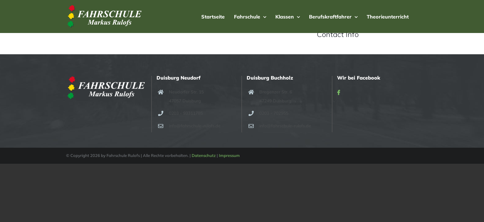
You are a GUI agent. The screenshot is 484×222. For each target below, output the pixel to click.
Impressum (229, 155)
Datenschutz (204, 155)
